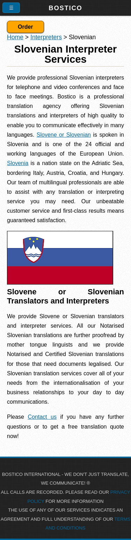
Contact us (42, 417)
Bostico (65, 8)
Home (15, 37)
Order (25, 27)
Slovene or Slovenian (64, 135)
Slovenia (17, 163)
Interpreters (46, 37)
